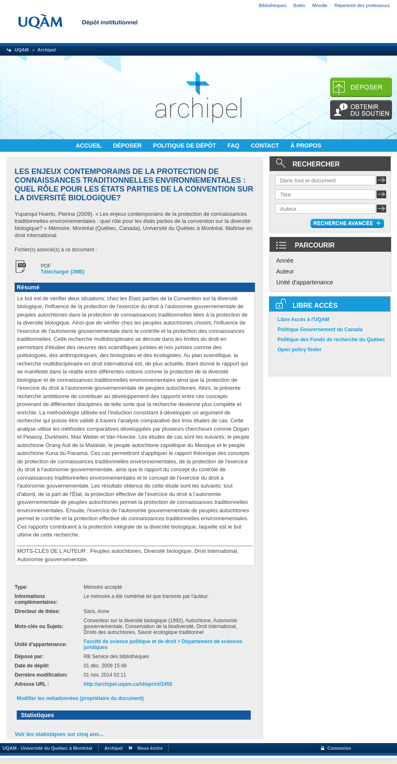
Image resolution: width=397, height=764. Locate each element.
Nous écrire (150, 748)
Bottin (299, 5)
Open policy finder (299, 350)
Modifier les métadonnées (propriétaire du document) (80, 698)
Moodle (319, 5)
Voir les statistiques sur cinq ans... (59, 734)
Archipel (47, 49)
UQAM (22, 49)
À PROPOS (305, 145)
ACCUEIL (89, 145)
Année (285, 260)
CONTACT (265, 145)
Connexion (339, 748)
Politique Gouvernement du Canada (319, 329)
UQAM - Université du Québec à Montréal (46, 748)
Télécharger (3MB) (63, 272)
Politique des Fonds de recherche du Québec (331, 339)
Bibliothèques (272, 5)
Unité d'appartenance (304, 282)
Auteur (285, 271)
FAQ (234, 145)
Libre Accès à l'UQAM (303, 319)
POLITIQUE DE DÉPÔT (185, 145)
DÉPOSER (128, 145)
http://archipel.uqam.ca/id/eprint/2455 (128, 684)
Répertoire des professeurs (362, 5)
